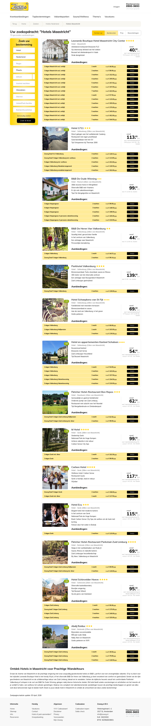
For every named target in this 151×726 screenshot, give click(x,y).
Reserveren (14, 717)
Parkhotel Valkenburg (88, 266)
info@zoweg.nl (102, 714)
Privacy (56, 714)
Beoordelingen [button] (133, 33)
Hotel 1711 (81, 128)
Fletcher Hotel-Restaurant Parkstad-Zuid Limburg (103, 542)
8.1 (67, 628)
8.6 (67, 230)
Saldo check (79, 711)
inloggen (116, 7)
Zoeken (36, 24)
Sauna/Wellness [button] (81, 16)
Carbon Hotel (83, 467)
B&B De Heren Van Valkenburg (90, 228)
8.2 (67, 130)
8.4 (67, 42)
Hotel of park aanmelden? (41, 714)
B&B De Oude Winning (86, 178)
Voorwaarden (59, 717)
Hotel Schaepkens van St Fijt (90, 299)
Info (11, 714)
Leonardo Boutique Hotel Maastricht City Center (102, 40)
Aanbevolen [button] (111, 33)
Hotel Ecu (80, 504)
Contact (35, 711)
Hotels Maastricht (73, 24)
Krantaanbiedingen (19, 16)
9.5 (67, 180)
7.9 (67, 543)
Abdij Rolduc (81, 626)
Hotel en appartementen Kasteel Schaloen (98, 342)
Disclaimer (57, 711)
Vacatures (109, 16)
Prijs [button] (121, 33)
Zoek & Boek (25, 120)
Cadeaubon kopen (82, 709)
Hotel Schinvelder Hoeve (89, 579)
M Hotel (80, 429)
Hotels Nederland (52, 24)
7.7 (67, 301)
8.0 (67, 268)
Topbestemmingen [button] (41, 16)
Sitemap (13, 711)
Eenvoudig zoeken (24, 116)
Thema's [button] (97, 16)
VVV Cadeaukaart (61, 709)
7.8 (67, 431)
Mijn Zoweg (58, 720)
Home (23, 24)
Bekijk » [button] (132, 66)
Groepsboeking (37, 717)
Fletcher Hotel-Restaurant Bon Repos (95, 392)
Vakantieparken (61, 16)
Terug (14, 24)
